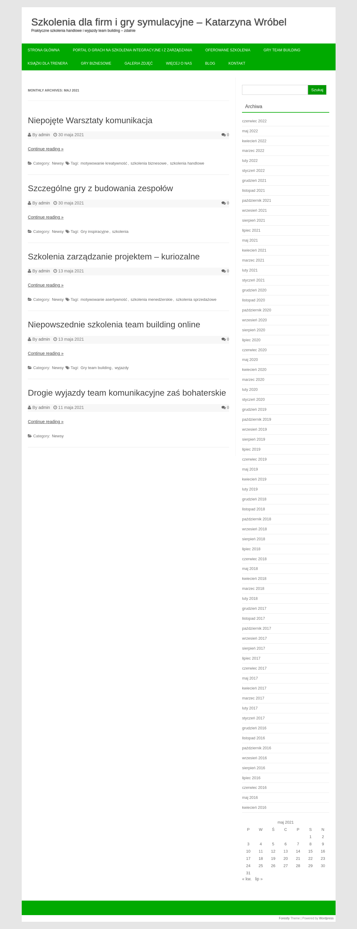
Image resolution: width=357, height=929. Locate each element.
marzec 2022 (253, 150)
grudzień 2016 (254, 728)
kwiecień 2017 (254, 688)
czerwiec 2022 (254, 121)
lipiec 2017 (251, 658)
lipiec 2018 (251, 549)
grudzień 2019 (254, 409)
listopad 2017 (253, 618)
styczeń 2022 (253, 170)
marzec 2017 (253, 698)
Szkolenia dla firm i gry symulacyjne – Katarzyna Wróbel (159, 21)
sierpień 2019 (253, 439)
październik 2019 (256, 419)
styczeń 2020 (253, 399)
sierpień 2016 (253, 768)
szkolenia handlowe (187, 163)
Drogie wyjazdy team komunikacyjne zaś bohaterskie (127, 392)
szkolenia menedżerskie (152, 299)
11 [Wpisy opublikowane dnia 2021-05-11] (261, 851)
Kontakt (236, 63)
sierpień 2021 (253, 220)
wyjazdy (122, 367)
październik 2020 (256, 310)
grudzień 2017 (254, 608)
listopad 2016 (253, 738)
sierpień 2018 (253, 539)
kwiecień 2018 (254, 578)
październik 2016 (256, 748)
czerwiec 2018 (254, 559)
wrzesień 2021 (254, 210)
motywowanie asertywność (104, 299)
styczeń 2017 (253, 718)
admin (44, 134)
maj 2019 (250, 469)
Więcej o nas (179, 63)
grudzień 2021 (254, 180)
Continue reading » (45, 148)
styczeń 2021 (253, 280)
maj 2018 (250, 568)
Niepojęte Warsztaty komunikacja (90, 120)
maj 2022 (250, 131)
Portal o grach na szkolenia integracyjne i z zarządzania (132, 50)
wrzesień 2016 (254, 758)
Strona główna (44, 50)
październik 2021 (256, 200)
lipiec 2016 (251, 778)
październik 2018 (256, 519)
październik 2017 (256, 628)
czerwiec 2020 (254, 350)
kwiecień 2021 (254, 250)
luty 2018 (250, 598)
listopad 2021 (253, 190)
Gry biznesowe (96, 63)
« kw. (246, 879)
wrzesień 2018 (254, 529)
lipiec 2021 (251, 230)
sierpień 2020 (253, 330)
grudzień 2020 (254, 290)
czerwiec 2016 (254, 787)
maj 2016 (250, 797)
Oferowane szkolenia (227, 50)
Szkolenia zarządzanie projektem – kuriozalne (114, 256)
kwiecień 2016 (254, 807)
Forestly (284, 918)
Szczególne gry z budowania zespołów (100, 188)
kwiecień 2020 (254, 369)
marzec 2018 (253, 588)
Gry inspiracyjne (95, 231)
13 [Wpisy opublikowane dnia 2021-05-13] (285, 851)
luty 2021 (250, 270)
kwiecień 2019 (254, 479)
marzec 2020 (253, 379)
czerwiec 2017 (254, 668)
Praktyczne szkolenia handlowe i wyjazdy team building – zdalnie (83, 30)
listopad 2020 (253, 300)
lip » (259, 879)
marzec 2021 (253, 260)
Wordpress (326, 918)
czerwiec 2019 (254, 459)
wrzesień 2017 (254, 638)
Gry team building (281, 50)
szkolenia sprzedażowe (196, 299)
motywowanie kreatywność (104, 163)
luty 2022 (250, 160)
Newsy (58, 163)
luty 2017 (250, 708)
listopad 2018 (253, 509)
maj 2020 (250, 359)
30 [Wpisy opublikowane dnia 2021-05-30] (323, 865)
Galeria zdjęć (139, 63)
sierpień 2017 (253, 648)
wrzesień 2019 (254, 429)
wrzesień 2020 (254, 320)
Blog (210, 63)
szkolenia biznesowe (149, 163)
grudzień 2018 (254, 499)
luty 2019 (250, 489)
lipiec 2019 (251, 449)
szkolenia (120, 231)
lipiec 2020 (251, 340)
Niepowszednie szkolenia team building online (114, 324)
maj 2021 (250, 240)
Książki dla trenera (48, 63)
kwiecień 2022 (254, 141)
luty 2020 (250, 389)
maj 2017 (250, 678)
